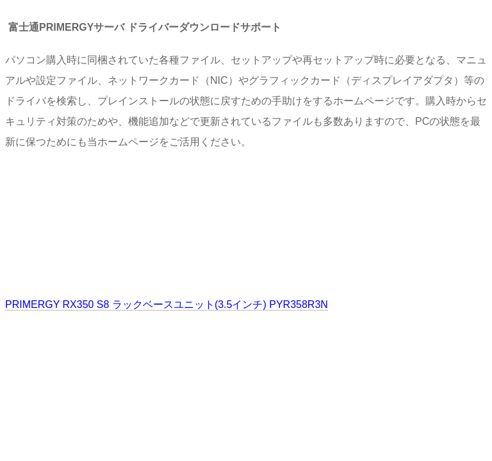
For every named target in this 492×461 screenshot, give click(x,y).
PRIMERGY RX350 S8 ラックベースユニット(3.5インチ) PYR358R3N (166, 304)
